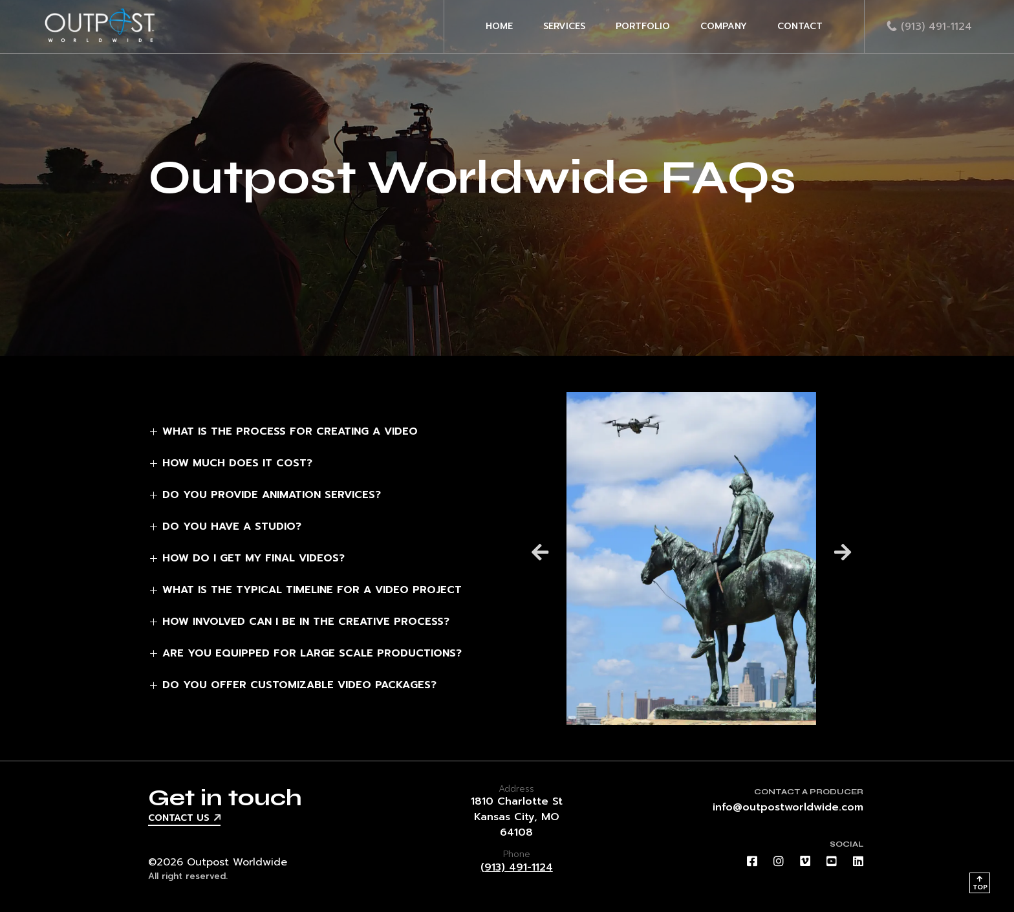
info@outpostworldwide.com (788, 807)
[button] (540, 552)
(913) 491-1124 (516, 867)
